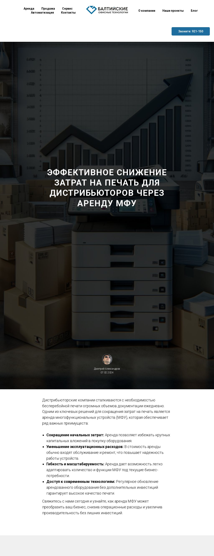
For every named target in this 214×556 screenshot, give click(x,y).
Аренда (29, 8)
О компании (146, 10)
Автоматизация (42, 12)
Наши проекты (173, 10)
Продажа (48, 8)
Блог (194, 10)
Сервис (67, 8)
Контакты (68, 12)
